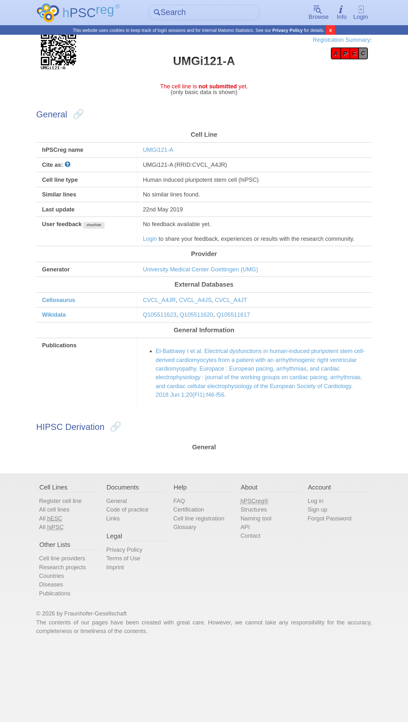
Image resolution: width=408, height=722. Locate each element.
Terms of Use (130, 624)
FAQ (181, 561)
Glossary (187, 590)
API (244, 590)
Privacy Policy (288, 30)
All (61, 581)
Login (352, 13)
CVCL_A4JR (165, 334)
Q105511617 (246, 350)
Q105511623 (165, 350)
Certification (192, 571)
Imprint (121, 634)
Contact (250, 599)
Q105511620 (205, 350)
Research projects (74, 634)
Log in (311, 561)
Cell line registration (203, 580)
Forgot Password (326, 580)
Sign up (313, 571)
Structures (253, 571)
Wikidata (65, 350)
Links (119, 580)
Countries (62, 643)
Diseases (61, 653)
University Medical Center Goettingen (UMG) (210, 300)
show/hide (109, 243)
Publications (65, 663)
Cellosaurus (70, 334)
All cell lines (65, 571)
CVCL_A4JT (243, 334)
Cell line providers (73, 624)
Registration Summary (329, 41)
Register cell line (71, 561)
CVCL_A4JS (204, 334)
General (123, 561)
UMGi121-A (163, 160)
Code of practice (135, 571)
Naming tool (256, 580)
